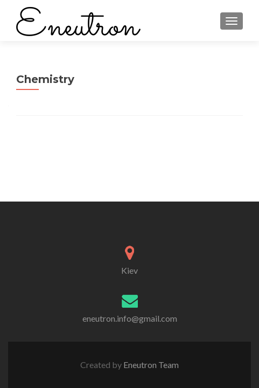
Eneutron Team (150, 364)
